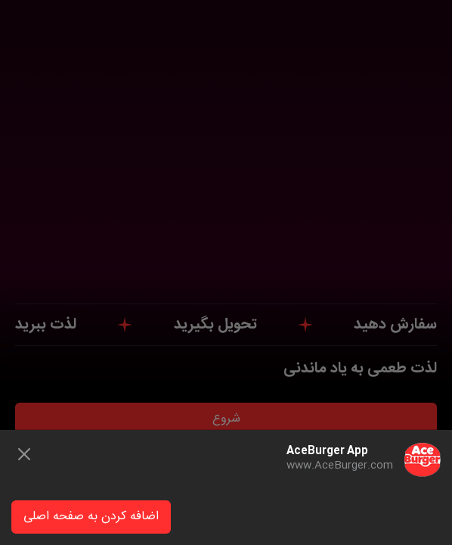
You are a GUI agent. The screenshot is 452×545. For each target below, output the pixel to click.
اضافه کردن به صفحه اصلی (91, 516)
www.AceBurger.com (339, 465)
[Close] (24, 454)
